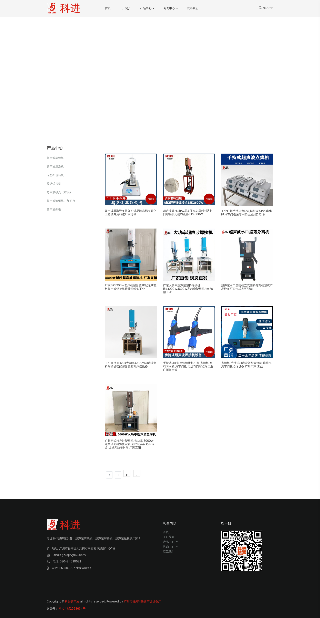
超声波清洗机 (55, 166)
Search (266, 7)
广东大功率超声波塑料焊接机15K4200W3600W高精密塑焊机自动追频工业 (188, 288)
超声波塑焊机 (55, 158)
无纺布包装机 (55, 175)
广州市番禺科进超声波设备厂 (142, 601)
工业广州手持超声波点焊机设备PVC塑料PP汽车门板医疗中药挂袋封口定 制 (247, 212)
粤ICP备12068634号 (72, 606)
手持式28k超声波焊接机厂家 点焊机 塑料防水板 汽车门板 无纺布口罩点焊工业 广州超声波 (188, 366)
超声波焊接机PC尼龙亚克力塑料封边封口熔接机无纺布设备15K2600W (188, 212)
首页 (108, 8)
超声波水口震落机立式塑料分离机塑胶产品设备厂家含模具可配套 (247, 287)
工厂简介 (125, 8)
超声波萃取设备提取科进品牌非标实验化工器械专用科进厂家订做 (130, 212)
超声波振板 (54, 209)
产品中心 (145, 8)
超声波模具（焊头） (59, 192)
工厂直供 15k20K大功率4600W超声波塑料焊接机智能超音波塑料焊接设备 (131, 364)
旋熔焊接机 (54, 184)
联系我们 (192, 8)
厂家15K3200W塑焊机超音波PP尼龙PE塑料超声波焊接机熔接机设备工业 (131, 287)
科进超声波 (72, 601)
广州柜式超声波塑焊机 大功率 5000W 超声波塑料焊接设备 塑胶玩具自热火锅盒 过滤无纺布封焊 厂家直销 (129, 444)
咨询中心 (169, 8)
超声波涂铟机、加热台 (61, 201)
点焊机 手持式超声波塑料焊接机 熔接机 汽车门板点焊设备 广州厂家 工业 (246, 364)
